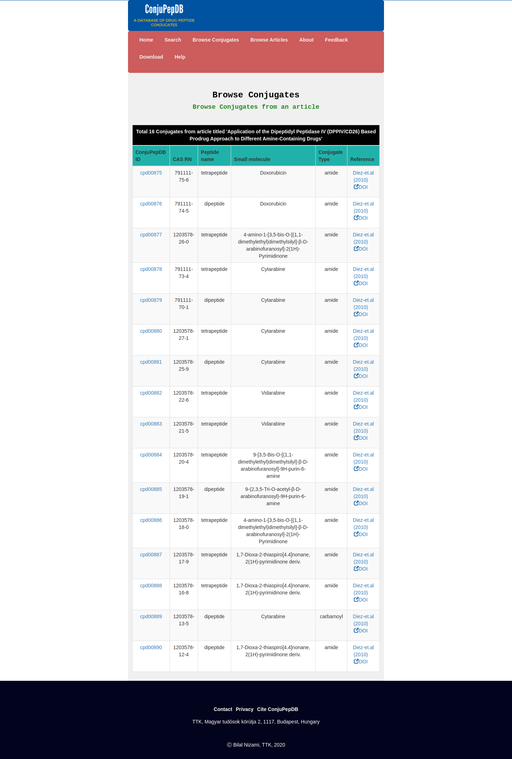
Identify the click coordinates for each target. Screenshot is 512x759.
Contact (223, 709)
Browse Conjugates (216, 40)
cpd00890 (151, 647)
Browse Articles (269, 40)
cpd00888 (151, 585)
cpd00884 (151, 455)
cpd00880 (151, 331)
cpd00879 (151, 300)
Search (173, 40)
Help (180, 57)
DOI (361, 187)
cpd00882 (151, 393)
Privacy (245, 709)
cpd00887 (151, 554)
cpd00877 (151, 234)
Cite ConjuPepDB (277, 709)
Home (146, 40)
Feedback (336, 40)
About (306, 40)
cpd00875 (151, 173)
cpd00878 (151, 269)
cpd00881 (151, 362)
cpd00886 (151, 520)
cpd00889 (151, 616)
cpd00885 (151, 489)
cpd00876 (151, 204)
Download (151, 57)
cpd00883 (151, 424)
